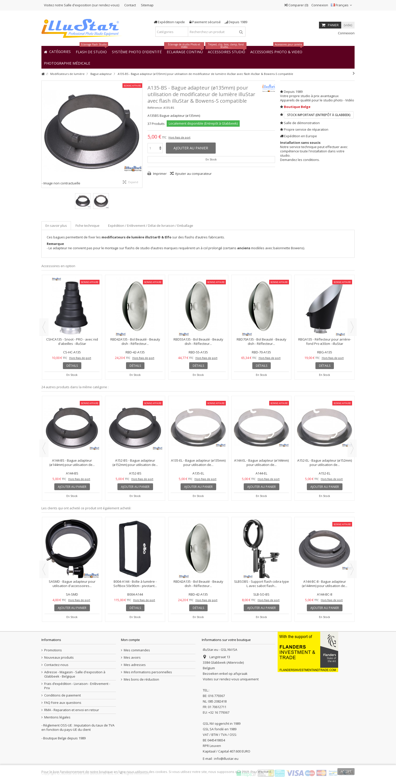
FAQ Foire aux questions (62, 703)
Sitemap (147, 5)
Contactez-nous (56, 665)
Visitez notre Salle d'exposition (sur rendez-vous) (81, 5)
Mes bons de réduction (141, 679)
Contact (130, 5)
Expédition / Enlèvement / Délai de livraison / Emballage (150, 225)
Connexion (319, 5)
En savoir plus (56, 225)
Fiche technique (88, 225)
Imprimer (159, 173)
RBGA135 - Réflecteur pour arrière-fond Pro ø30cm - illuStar (324, 341)
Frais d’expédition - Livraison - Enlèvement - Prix (77, 686)
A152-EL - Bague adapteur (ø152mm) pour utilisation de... (324, 462)
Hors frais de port (179, 137)
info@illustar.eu (226, 758)
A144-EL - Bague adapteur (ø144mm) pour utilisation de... (261, 462)
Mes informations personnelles (148, 672)
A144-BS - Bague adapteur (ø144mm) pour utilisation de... (72, 462)
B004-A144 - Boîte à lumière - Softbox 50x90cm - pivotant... (135, 583)
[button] (67, 63)
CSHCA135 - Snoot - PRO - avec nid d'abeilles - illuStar (72, 341)
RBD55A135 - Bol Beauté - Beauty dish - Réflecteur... (198, 341)
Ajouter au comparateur (193, 173)
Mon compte (130, 639)
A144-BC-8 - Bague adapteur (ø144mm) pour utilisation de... (324, 583)
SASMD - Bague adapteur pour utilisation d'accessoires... (72, 583)
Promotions (53, 650)
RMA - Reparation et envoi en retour (71, 710)
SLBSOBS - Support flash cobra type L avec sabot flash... (261, 583)
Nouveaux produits (59, 657)
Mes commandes (137, 650)
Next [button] (352, 327)
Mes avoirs (132, 657)
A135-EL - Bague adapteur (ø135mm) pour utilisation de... (198, 462)
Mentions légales (57, 717)
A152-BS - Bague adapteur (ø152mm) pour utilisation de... (135, 462)
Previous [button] (43, 327)
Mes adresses (135, 665)
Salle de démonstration (302, 123)
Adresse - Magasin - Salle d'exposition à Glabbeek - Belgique (74, 674)
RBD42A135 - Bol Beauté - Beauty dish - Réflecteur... (135, 341)
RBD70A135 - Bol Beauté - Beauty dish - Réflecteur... (261, 341)
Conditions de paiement (62, 695)
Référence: (155, 107)
